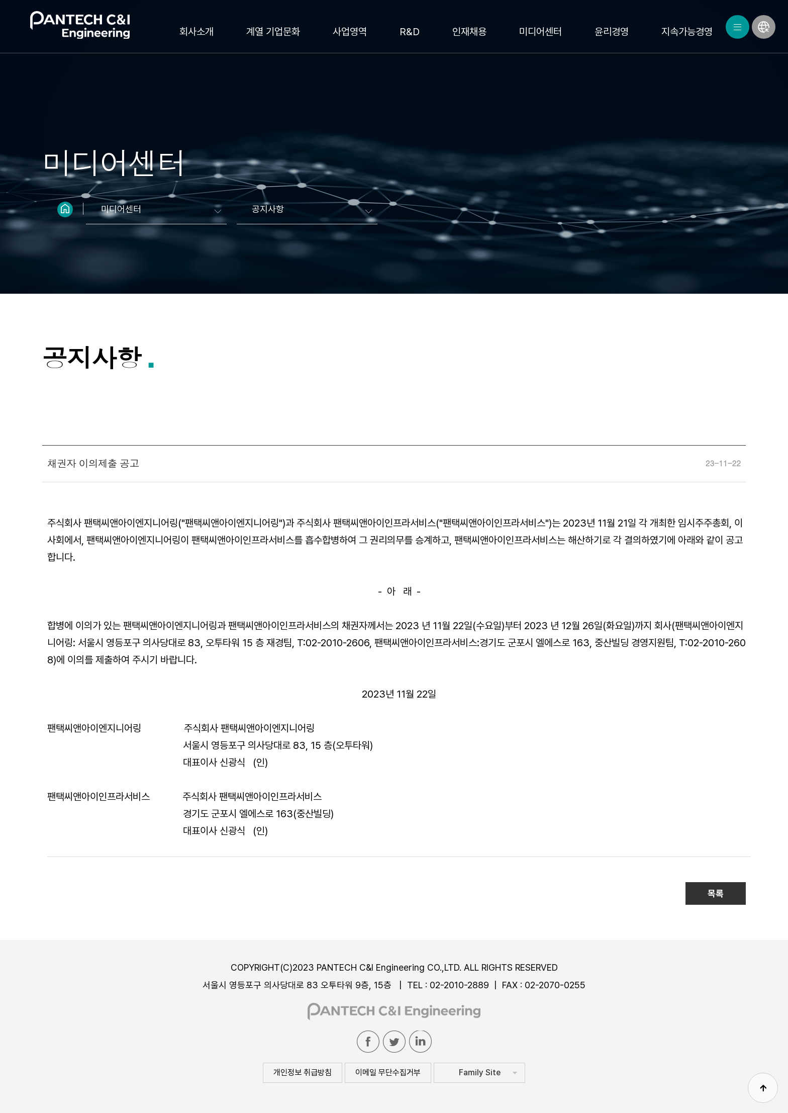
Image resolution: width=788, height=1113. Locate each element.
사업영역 (350, 32)
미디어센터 (540, 32)
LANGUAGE (763, 27)
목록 (716, 893)
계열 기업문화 (273, 32)
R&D (410, 32)
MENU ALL (737, 27)
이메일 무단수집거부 (388, 1072)
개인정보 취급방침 (302, 1072)
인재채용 (469, 32)
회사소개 (196, 32)
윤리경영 (612, 32)
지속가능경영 (687, 32)
